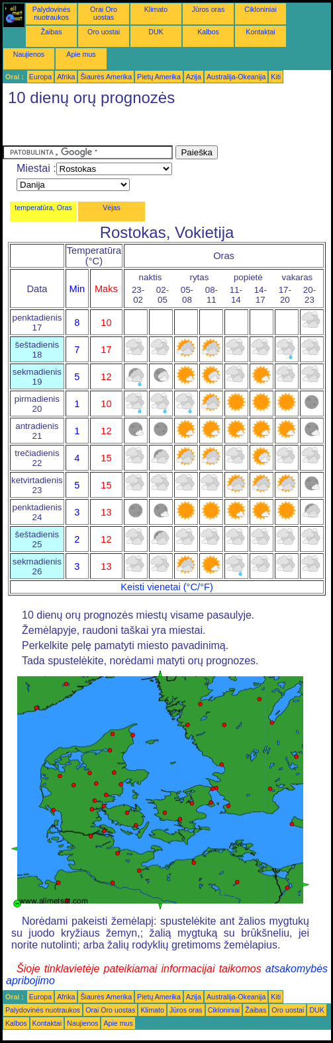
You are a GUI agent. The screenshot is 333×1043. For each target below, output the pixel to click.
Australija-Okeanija (236, 77)
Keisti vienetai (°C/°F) (166, 587)
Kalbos (208, 32)
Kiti (276, 77)
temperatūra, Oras (43, 208)
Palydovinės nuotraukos (51, 13)
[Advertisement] (108, 128)
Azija (193, 77)
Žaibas (51, 32)
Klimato (156, 9)
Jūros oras (208, 9)
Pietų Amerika (159, 77)
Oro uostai (103, 32)
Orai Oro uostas (103, 13)
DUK (156, 32)
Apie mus (80, 54)
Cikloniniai (260, 9)
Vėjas (111, 208)
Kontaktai (260, 32)
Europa (40, 77)
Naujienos (28, 54)
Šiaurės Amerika (106, 77)
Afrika (66, 77)
